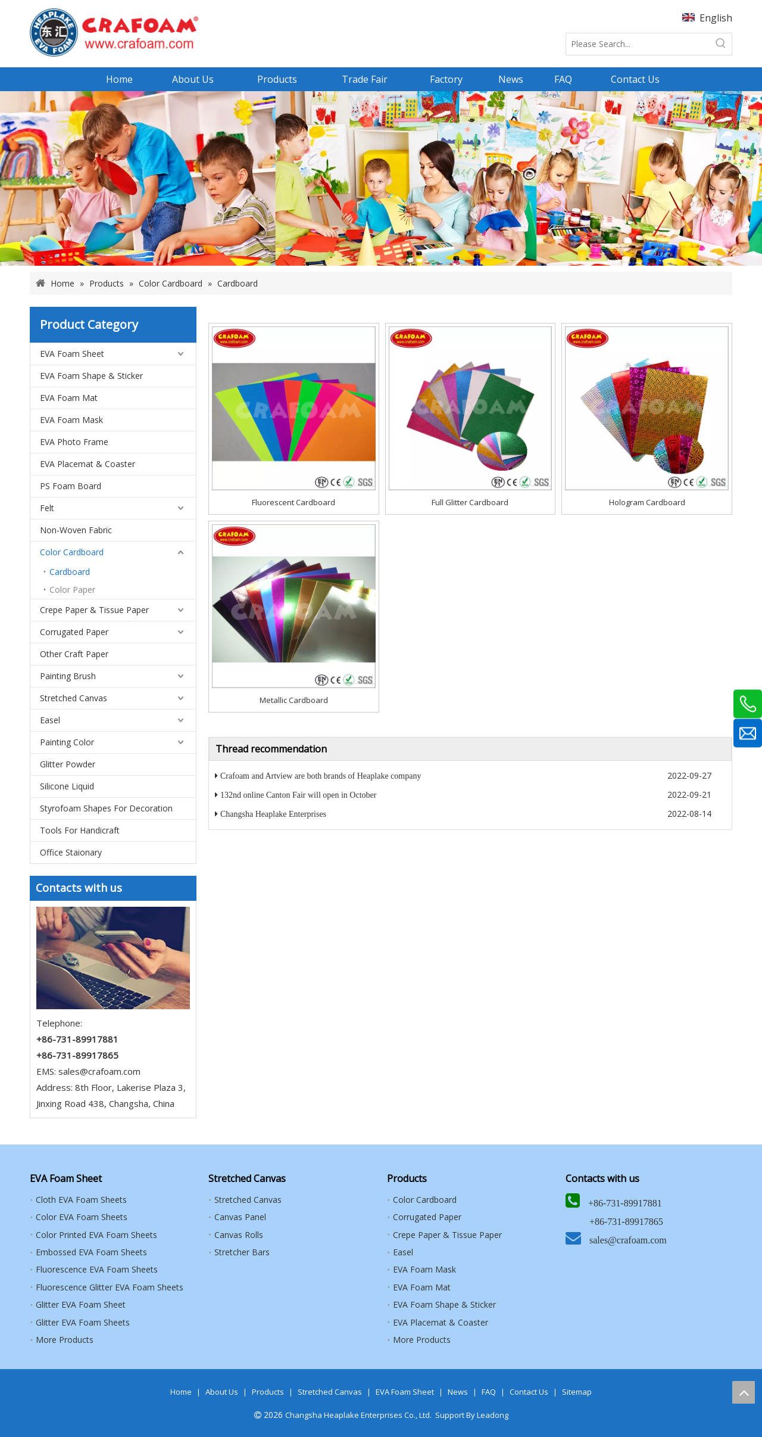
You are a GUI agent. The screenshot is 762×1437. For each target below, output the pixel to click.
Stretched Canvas (73, 698)
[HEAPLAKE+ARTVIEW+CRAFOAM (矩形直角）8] (114, 32)
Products (268, 1391)
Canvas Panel (240, 1217)
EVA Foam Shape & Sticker (91, 375)
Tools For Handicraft (80, 830)
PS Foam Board (70, 486)
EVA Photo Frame (74, 441)
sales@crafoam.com (99, 1071)
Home (181, 1391)
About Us (221, 1391)
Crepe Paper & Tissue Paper (94, 609)
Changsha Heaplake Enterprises (273, 814)
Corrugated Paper (74, 631)
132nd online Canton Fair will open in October (298, 795)
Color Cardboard (72, 552)
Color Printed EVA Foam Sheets (96, 1234)
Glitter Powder (67, 764)
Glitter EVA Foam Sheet (81, 1304)
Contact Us (529, 1391)
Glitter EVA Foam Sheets (83, 1322)
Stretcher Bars (242, 1252)
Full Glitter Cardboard (470, 502)
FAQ (489, 1391)
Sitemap (577, 1391)
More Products (64, 1339)
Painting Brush (68, 676)
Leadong (492, 1415)
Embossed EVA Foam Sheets (91, 1252)
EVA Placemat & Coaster (87, 463)
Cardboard (69, 571)
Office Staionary (71, 852)
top (743, 1392)
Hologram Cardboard (647, 502)
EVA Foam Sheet (72, 353)
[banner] (381, 178)
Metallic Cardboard (294, 700)
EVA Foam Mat (69, 397)
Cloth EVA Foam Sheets (81, 1199)
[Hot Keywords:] (721, 44)
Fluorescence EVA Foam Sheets (97, 1269)
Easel (50, 720)
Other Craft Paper (74, 654)
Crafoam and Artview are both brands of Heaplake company (320, 776)
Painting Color (67, 742)
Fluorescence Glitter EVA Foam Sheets (109, 1287)
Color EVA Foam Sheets (81, 1217)
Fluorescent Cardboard (293, 502)
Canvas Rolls (238, 1234)
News (458, 1391)
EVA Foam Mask (71, 419)
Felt (47, 508)
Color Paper (72, 589)
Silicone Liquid (67, 786)
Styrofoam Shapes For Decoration (106, 808)
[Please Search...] (638, 44)
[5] (113, 958)
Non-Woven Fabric (76, 530)
